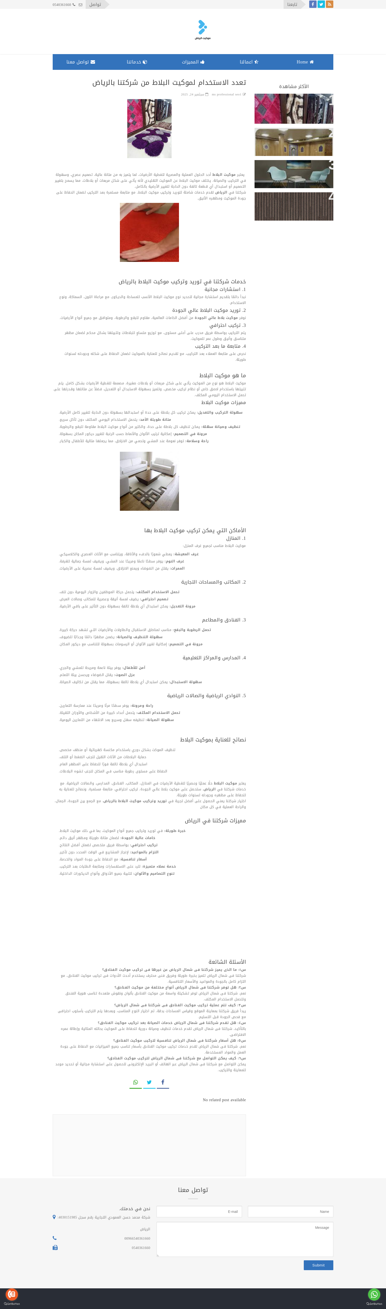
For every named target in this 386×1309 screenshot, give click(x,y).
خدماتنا (137, 62)
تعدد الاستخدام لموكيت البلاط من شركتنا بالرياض (298, 105)
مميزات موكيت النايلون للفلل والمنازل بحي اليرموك (298, 204)
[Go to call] (12, 1294)
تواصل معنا (80, 62)
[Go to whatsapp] (374, 1294)
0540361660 (64, 4)
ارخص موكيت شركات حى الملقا (297, 168)
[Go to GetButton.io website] (374, 1304)
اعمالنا (249, 62)
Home (305, 62)
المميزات (193, 62)
